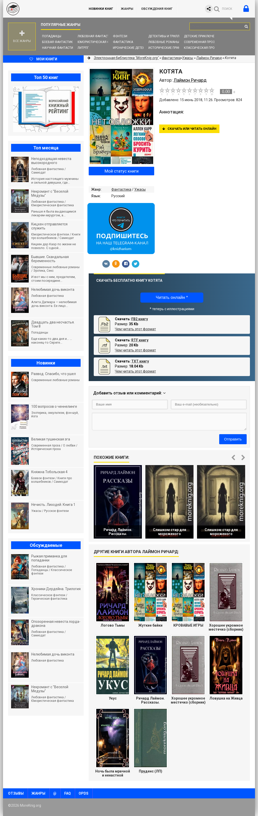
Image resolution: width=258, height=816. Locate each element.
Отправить (233, 439)
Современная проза (200, 42)
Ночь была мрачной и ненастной (112, 773)
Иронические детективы (133, 48)
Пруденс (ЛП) (150, 771)
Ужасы (140, 189)
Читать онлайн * (172, 297)
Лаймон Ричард (209, 58)
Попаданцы (51, 36)
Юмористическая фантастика (102, 42)
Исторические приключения (171, 48)
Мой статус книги (122, 171)
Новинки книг (101, 9)
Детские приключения (202, 36)
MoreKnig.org (41, 9)
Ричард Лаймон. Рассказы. (150, 700)
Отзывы (16, 793)
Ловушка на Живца (226, 698)
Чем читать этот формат (135, 329)
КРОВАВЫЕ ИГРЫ (188, 625)
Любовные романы (163, 42)
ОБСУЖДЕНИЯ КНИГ (157, 9)
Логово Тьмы (113, 625)
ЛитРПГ (83, 48)
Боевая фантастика (58, 42)
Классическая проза (201, 48)
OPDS (83, 793)
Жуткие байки (150, 625)
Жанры (127, 9)
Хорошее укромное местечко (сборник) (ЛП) (188, 700)
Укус (113, 698)
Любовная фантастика (96, 36)
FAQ (67, 793)
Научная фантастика (59, 48)
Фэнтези (120, 36)
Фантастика (123, 42)
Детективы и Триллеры (166, 36)
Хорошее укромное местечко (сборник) (226, 627)
